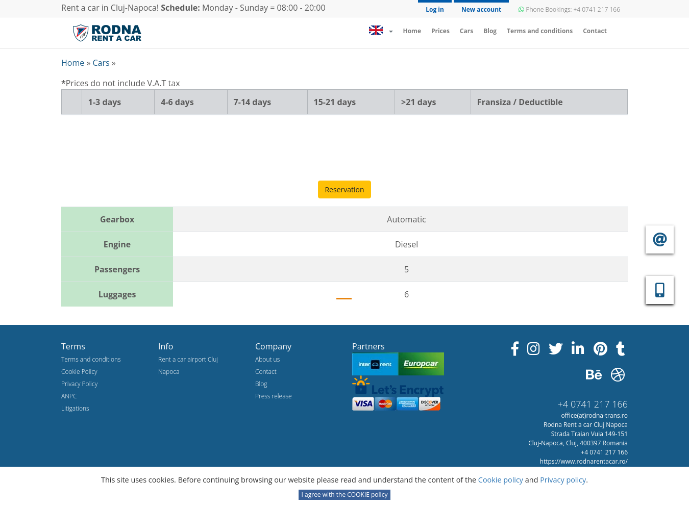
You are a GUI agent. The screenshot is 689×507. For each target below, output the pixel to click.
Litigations (75, 408)
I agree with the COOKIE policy (345, 494)
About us (267, 359)
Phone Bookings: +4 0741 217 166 (569, 9)
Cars (466, 31)
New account (481, 9)
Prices (440, 31)
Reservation (344, 189)
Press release (273, 396)
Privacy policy (563, 480)
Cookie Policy (79, 371)
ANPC (69, 396)
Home (414, 30)
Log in (435, 9)
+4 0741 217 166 (593, 404)
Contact (595, 31)
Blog (490, 31)
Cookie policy (501, 480)
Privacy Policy (79, 383)
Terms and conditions (540, 31)
